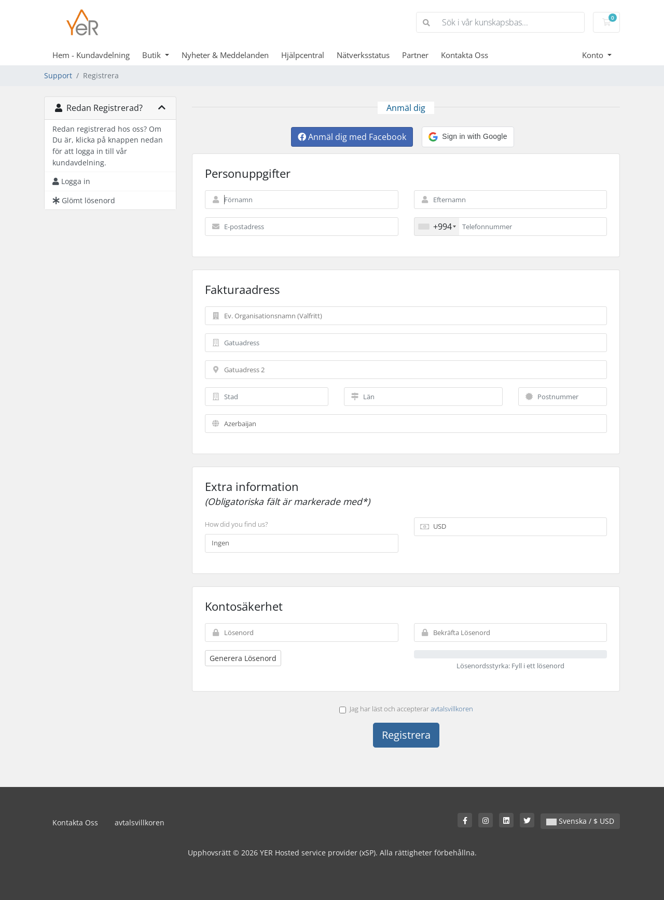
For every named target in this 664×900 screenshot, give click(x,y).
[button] (468, 136)
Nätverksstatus (363, 55)
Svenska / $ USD (580, 821)
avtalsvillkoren (452, 708)
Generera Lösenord (243, 658)
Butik (152, 55)
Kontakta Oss (464, 55)
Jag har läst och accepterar (406, 708)
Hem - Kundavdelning (91, 55)
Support (58, 75)
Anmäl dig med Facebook (352, 137)
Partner (415, 55)
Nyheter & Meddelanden (225, 55)
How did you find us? (236, 524)
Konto (593, 55)
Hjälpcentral (302, 55)
